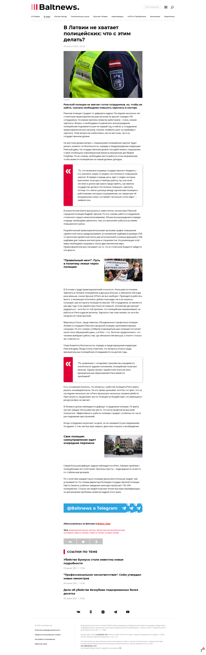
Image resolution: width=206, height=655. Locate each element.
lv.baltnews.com (102, 635)
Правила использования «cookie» (48, 635)
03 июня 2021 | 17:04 (74, 568)
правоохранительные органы (82, 530)
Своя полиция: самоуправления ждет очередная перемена (80, 440)
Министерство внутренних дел (111, 530)
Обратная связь (41, 644)
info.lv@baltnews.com (89, 646)
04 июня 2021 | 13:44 (74, 583)
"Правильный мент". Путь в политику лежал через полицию (82, 263)
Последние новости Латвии (76, 532)
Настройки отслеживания (45, 639)
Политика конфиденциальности (47, 630)
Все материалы (152, 7)
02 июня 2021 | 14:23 (74, 598)
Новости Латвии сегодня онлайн (104, 532)
